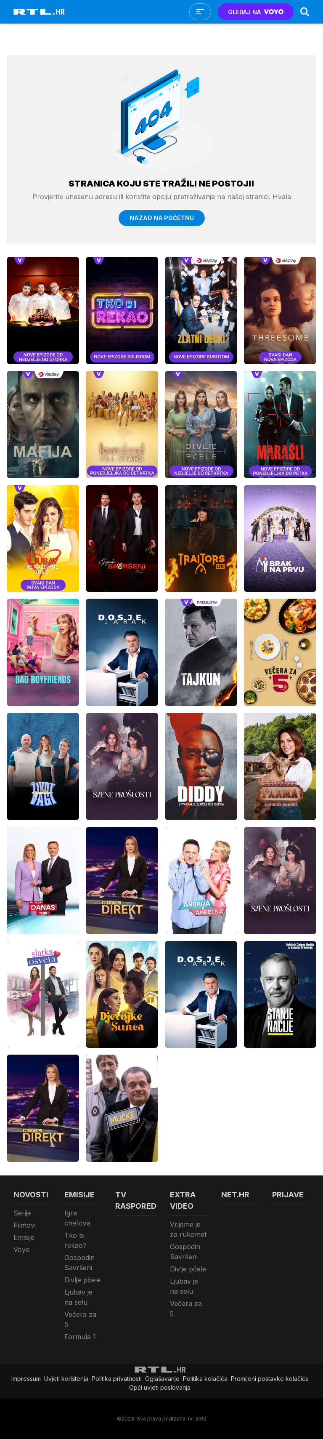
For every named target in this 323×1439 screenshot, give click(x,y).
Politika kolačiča (205, 1378)
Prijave (288, 1194)
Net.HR (235, 1194)
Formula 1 (80, 1336)
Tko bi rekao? (75, 1240)
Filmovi (24, 1225)
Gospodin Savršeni (79, 1262)
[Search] (305, 11)
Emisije (23, 1237)
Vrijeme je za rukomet (188, 1229)
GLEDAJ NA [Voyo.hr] (256, 12)
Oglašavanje (162, 1378)
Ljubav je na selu (78, 1297)
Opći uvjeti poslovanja (160, 1387)
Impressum (26, 1378)
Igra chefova (77, 1218)
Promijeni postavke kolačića (270, 1378)
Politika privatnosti (117, 1378)
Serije (22, 1213)
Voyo (21, 1249)
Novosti (30, 1194)
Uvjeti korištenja (66, 1378)
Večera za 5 (80, 1319)
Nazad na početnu (162, 217)
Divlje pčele (82, 1280)
